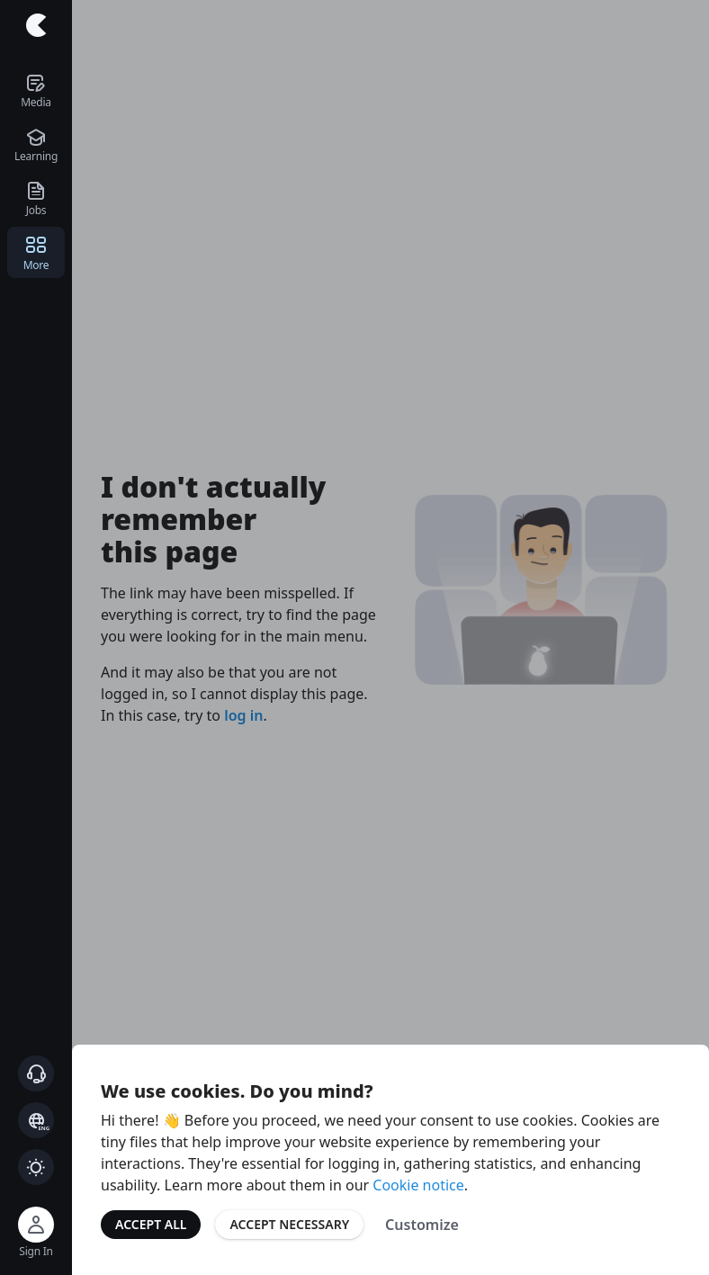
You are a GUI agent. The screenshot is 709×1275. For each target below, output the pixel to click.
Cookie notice (418, 1185)
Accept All (150, 1224)
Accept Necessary (289, 1224)
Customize (422, 1225)
